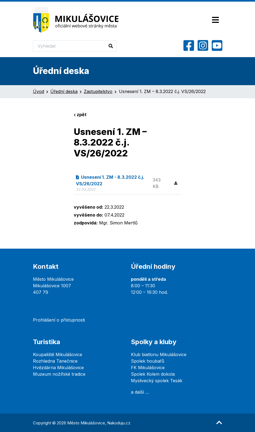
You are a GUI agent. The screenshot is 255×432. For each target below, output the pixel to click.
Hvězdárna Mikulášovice (58, 367)
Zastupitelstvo (98, 91)
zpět (80, 114)
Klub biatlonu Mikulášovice (158, 354)
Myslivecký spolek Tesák (156, 380)
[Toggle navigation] (215, 20)
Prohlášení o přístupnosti (59, 320)
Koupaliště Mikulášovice (57, 354)
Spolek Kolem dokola (153, 374)
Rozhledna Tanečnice (55, 361)
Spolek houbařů (147, 361)
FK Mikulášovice (148, 367)
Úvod (38, 91)
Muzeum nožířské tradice (59, 374)
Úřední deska (64, 91)
